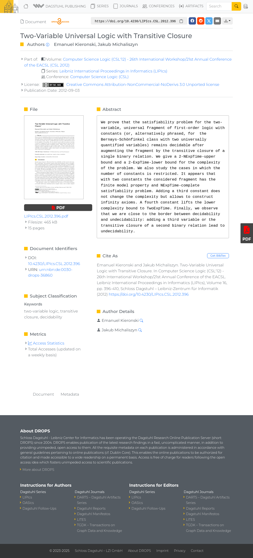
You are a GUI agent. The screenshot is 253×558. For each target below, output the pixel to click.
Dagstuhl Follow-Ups (39, 508)
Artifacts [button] (191, 6)
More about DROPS (38, 470)
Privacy (179, 551)
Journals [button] (125, 6)
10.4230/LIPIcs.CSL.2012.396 (54, 263)
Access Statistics (46, 343)
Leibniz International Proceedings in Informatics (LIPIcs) (113, 71)
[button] (60, 6)
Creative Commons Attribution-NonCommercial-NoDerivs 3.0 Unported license (131, 84)
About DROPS (139, 551)
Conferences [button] (158, 6)
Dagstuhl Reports (91, 508)
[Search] (219, 6)
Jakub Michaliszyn (118, 44)
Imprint (162, 551)
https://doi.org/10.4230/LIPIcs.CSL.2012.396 (149, 294)
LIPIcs (27, 497)
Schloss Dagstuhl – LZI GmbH (98, 551)
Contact (197, 551)
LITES (81, 520)
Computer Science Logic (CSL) (99, 76)
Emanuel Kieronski (74, 44)
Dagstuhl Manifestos (93, 514)
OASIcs (28, 503)
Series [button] (99, 6)
